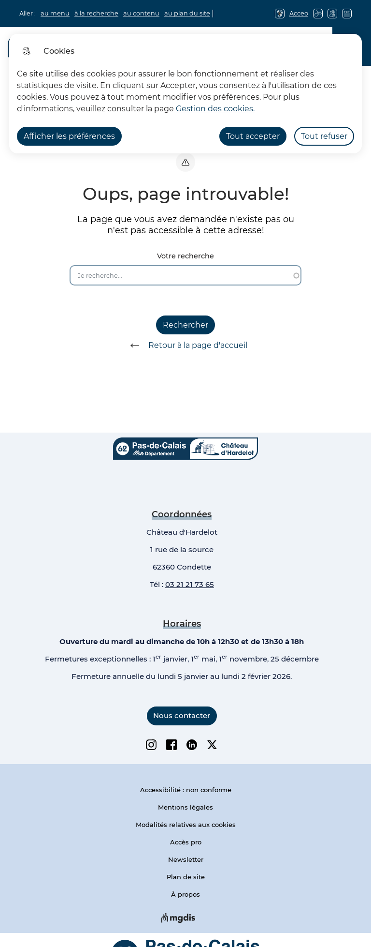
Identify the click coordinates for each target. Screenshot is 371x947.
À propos (185, 894)
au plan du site (187, 13)
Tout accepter (253, 136)
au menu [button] (55, 13)
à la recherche (96, 13)
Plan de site (186, 877)
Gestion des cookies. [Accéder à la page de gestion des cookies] (215, 108)
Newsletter (185, 859)
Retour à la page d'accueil (185, 345)
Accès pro (185, 842)
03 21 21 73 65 (189, 584)
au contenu (141, 13)
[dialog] (185, 93)
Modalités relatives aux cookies (186, 824)
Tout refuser (324, 136)
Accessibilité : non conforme (185, 790)
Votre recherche (185, 256)
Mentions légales (185, 807)
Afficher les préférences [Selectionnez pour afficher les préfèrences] (69, 136)
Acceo (298, 13)
